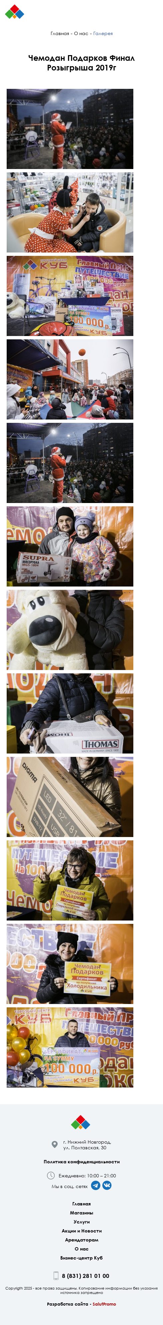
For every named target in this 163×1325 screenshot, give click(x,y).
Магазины (81, 1212)
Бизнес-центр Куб (81, 1258)
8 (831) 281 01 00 (85, 1275)
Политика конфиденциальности (82, 1161)
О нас (81, 33)
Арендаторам (81, 1240)
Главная (60, 33)
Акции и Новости (82, 1230)
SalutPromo (104, 1304)
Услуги (82, 1221)
